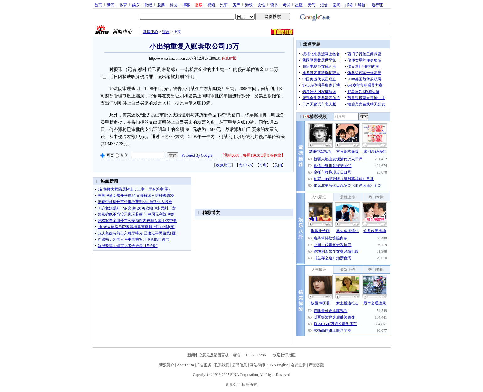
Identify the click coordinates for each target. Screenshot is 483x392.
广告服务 (204, 365)
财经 (148, 5)
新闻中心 (150, 32)
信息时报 (229, 58)
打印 (263, 165)
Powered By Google (197, 155)
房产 (236, 5)
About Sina (185, 365)
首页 (98, 5)
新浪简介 (166, 365)
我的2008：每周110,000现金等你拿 (253, 155)
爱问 (336, 5)
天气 (311, 5)
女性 (261, 5)
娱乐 (136, 5)
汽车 (224, 5)
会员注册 (298, 365)
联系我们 (221, 365)
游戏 (249, 5)
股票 (161, 5)
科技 (173, 5)
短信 (324, 5)
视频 (211, 5)
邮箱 (349, 5)
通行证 (377, 5)
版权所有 (249, 384)
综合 (165, 32)
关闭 (278, 165)
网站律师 (257, 365)
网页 (110, 155)
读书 (274, 5)
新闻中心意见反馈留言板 (208, 355)
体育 (123, 5)
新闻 (111, 5)
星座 (299, 5)
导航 (361, 5)
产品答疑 (316, 365)
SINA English (277, 365)
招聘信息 (239, 365)
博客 (186, 5)
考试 (286, 5)
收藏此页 (223, 165)
